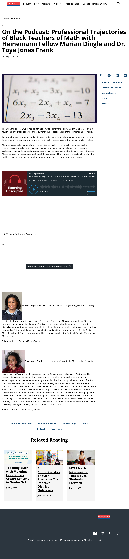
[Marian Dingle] (70, 423)
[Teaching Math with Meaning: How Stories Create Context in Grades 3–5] (17, 475)
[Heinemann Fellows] (47, 423)
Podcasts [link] (46, 3)
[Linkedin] (117, 76)
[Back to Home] (11, 18)
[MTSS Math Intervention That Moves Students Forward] (78, 475)
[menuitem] (13, 4)
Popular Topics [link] (30, 3)
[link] (13, 3)
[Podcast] (41, 429)
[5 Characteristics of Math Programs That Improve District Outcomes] (49, 479)
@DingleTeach (33, 341)
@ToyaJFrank (34, 409)
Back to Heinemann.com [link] (95, 3)
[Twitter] (100, 76)
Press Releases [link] (72, 3)
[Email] (125, 76)
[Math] (85, 423)
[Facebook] (109, 76)
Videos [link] (57, 3)
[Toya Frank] (56, 429)
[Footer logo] (104, 517)
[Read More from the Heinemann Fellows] (49, 266)
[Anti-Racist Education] (21, 423)
